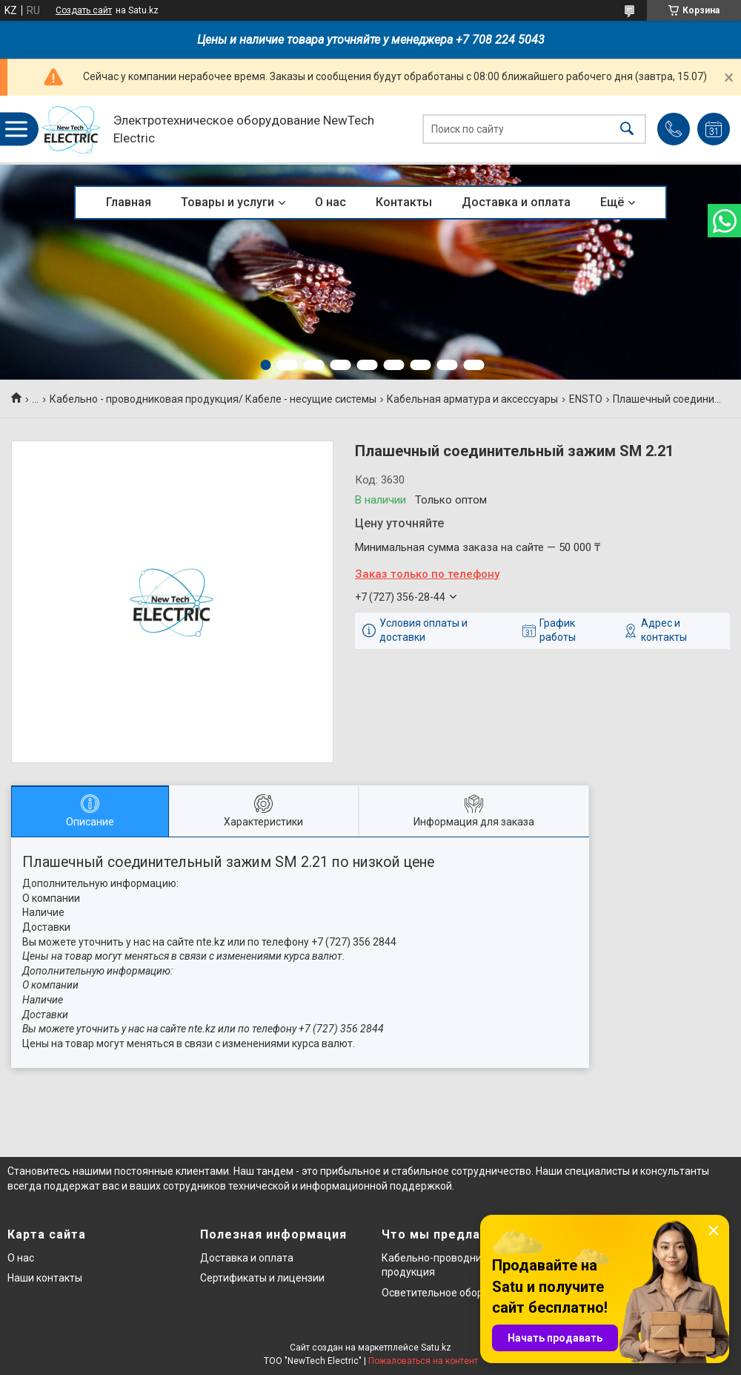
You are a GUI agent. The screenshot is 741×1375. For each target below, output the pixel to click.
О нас (330, 202)
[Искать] (627, 129)
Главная (128, 202)
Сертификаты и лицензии (262, 1278)
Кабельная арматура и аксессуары (472, 399)
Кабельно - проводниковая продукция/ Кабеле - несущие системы (213, 399)
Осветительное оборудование (456, 1293)
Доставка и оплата (516, 202)
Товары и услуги (227, 202)
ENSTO (585, 399)
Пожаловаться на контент (423, 1361)
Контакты (404, 202)
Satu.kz (436, 1347)
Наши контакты (44, 1278)
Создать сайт (84, 10)
